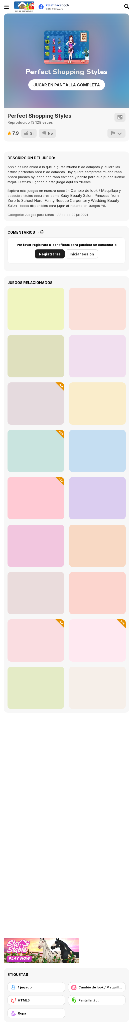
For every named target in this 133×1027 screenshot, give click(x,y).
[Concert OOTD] (36, 593)
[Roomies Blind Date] (36, 688)
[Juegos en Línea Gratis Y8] (24, 6)
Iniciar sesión (82, 254)
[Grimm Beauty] (97, 356)
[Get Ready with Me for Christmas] (36, 451)
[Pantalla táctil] (97, 1000)
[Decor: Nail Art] (97, 403)
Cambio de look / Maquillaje (94, 190)
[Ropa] (36, 1013)
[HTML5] (36, 1000)
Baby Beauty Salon (76, 195)
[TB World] (97, 546)
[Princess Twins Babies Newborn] (97, 451)
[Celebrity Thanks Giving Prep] (36, 309)
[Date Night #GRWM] (36, 356)
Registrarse (50, 254)
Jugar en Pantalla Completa (66, 84)
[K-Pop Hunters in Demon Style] (97, 498)
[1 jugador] (36, 987)
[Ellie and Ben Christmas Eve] (97, 640)
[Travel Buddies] (36, 546)
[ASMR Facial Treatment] (36, 640)
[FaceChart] (97, 309)
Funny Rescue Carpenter (66, 200)
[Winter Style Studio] (36, 403)
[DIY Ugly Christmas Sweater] (36, 498)
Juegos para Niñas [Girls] (39, 215)
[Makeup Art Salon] (97, 688)
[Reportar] (116, 133)
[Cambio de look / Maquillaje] (97, 987)
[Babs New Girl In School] (97, 593)
